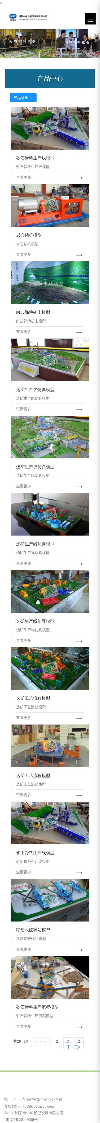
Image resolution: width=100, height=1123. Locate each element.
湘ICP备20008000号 (21, 1120)
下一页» (73, 1046)
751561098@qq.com (38, 1106)
